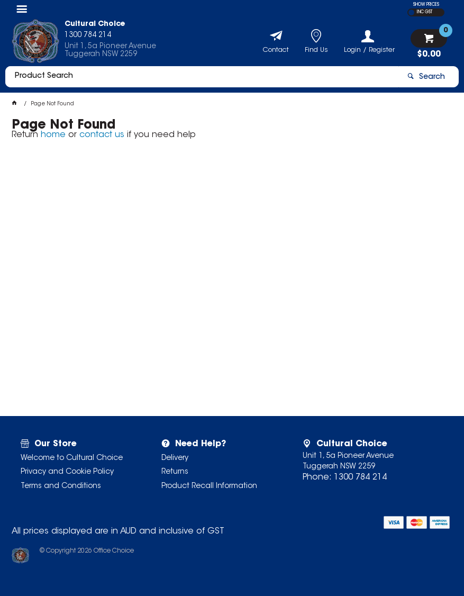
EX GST (411, 12)
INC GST (424, 12)
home (53, 135)
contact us (101, 135)
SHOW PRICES (426, 5)
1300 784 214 (360, 477)
